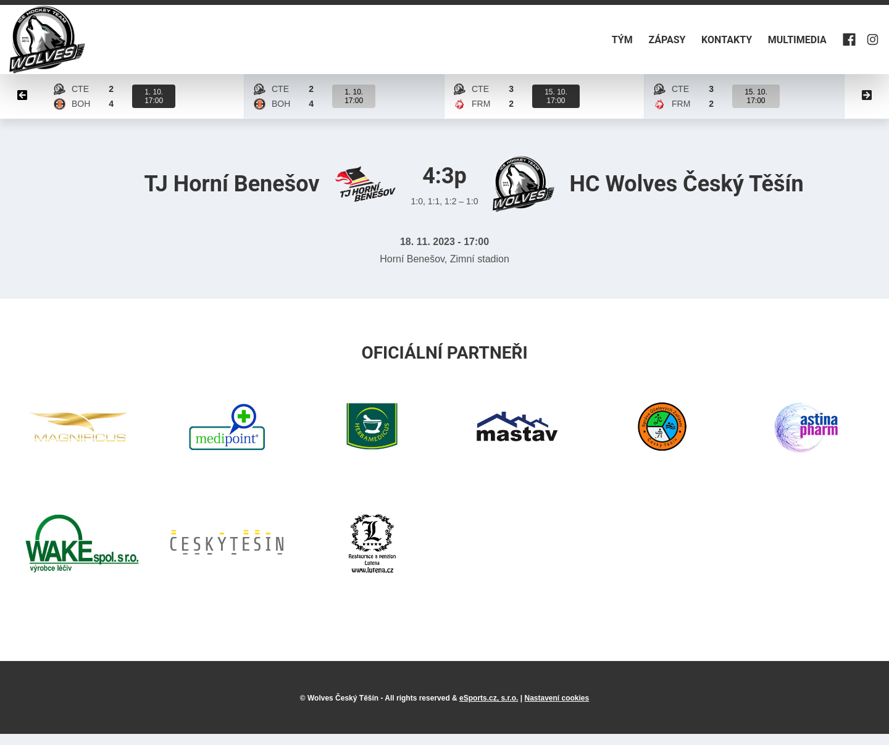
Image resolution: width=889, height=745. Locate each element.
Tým (583, 45)
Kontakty (705, 45)
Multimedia (785, 45)
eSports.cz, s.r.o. (488, 709)
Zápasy (637, 45)
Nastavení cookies (556, 709)
